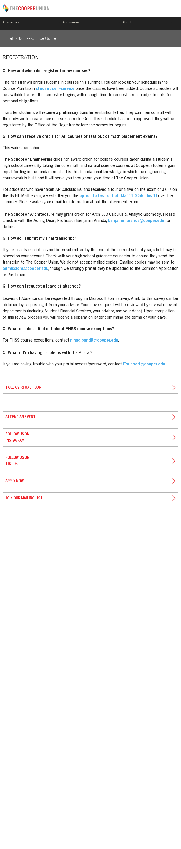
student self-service (55, 89)
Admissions (70, 22)
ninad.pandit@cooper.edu (94, 340)
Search (176, 23)
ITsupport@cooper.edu (144, 364)
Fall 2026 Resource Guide (32, 39)
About (126, 22)
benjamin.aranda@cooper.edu (136, 221)
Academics (11, 22)
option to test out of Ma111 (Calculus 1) (118, 196)
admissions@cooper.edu (25, 269)
